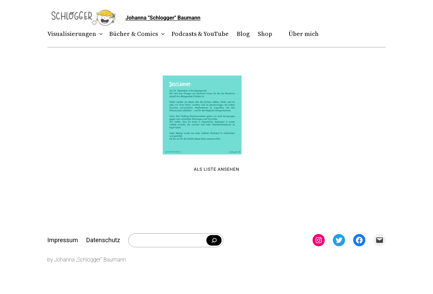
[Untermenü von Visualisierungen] (99, 34)
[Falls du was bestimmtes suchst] (214, 240)
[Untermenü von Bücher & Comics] (161, 34)
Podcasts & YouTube (200, 33)
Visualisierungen (71, 33)
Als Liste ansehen (217, 169)
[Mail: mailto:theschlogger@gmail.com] (379, 240)
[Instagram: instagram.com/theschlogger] (319, 240)
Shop (265, 33)
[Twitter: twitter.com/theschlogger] (339, 240)
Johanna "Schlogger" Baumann (163, 18)
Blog (243, 33)
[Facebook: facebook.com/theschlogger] (359, 240)
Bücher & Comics (133, 33)
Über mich (304, 33)
